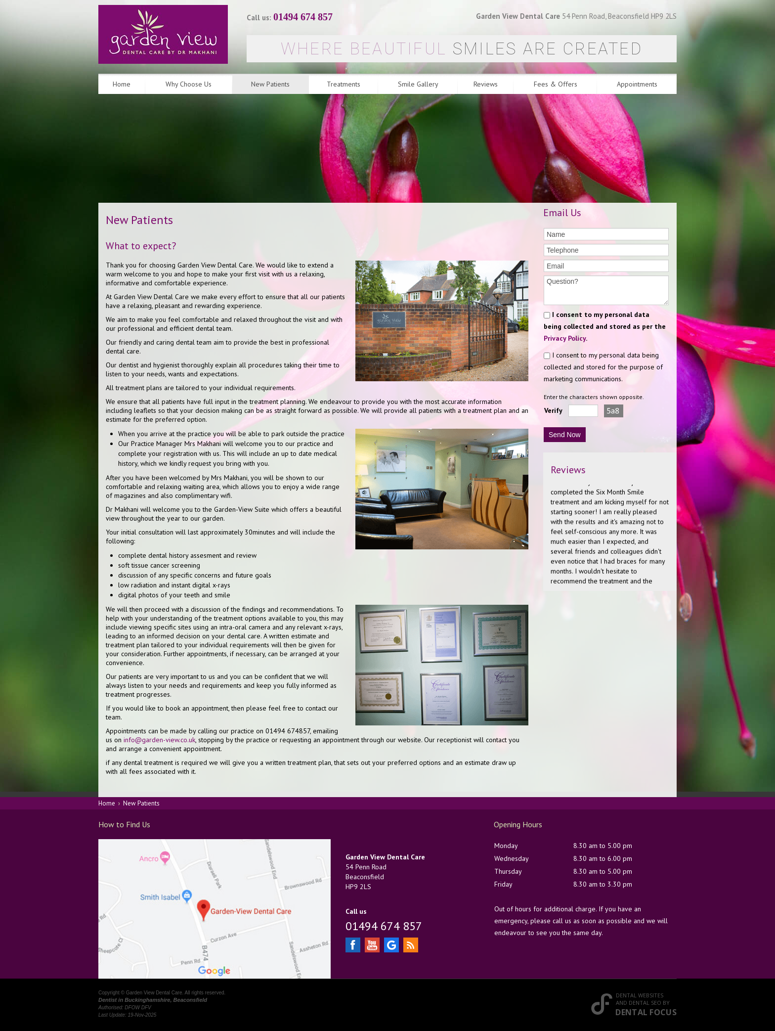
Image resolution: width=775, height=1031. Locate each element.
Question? (606, 290)
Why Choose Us (189, 84)
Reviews (486, 84)
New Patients (270, 84)
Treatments (343, 84)
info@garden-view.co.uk (159, 739)
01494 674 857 (303, 16)
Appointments (637, 84)
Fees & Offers (555, 84)
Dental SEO (645, 1002)
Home (121, 84)
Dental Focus (646, 1012)
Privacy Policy (565, 338)
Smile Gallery (418, 84)
